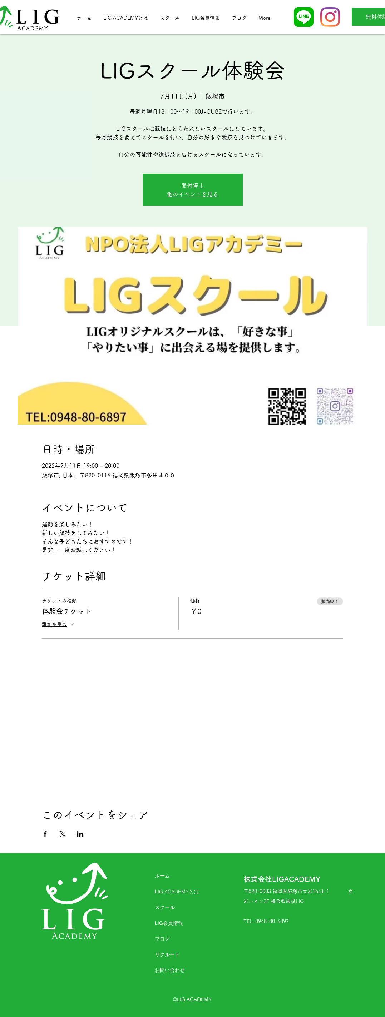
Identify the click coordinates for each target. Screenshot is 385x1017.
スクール (165, 907)
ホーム (162, 876)
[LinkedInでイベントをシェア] (80, 834)
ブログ (162, 939)
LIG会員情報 (169, 923)
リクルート (167, 954)
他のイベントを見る (192, 194)
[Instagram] (330, 17)
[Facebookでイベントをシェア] (45, 834)
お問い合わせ (170, 970)
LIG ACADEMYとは (177, 891)
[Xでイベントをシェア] (62, 834)
